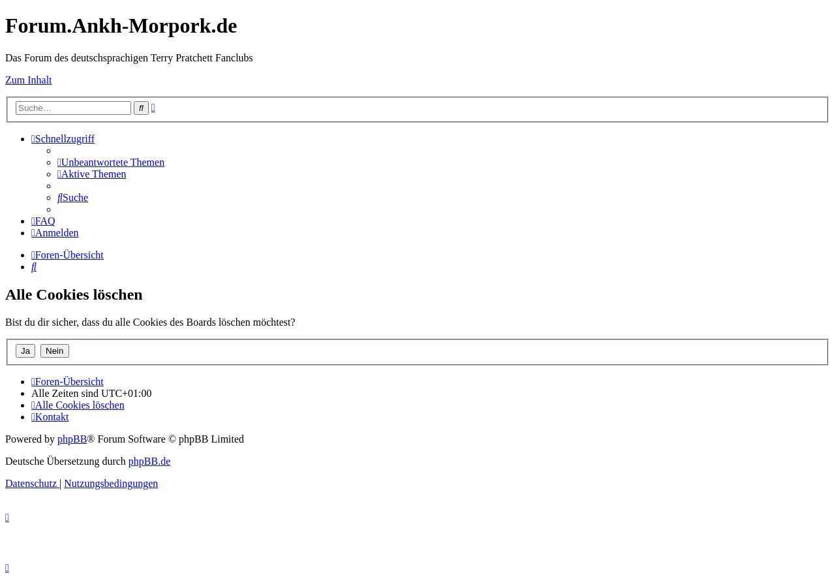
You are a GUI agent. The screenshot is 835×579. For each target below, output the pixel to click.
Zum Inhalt (28, 80)
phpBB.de (149, 461)
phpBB (72, 439)
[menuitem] (110, 162)
